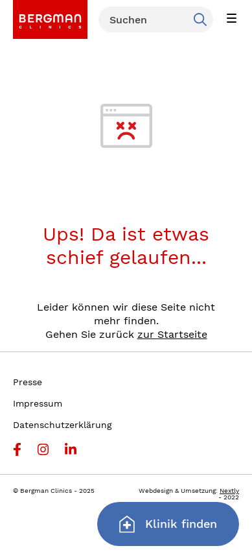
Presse (27, 382)
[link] (50, 19)
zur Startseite (172, 334)
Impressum (37, 403)
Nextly (229, 490)
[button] (231, 19)
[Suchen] (155, 19)
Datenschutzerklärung (62, 424)
